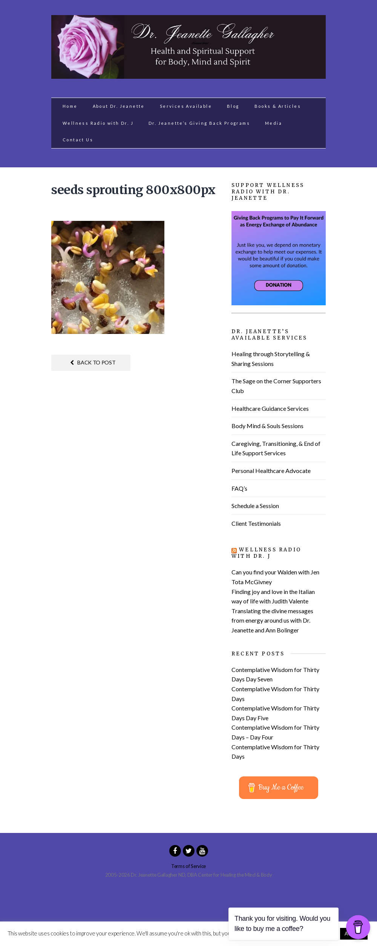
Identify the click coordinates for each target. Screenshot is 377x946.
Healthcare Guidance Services (270, 408)
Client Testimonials (256, 523)
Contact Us (78, 139)
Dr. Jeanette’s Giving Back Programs (199, 123)
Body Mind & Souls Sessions (267, 425)
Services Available (186, 106)
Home (70, 106)
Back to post (93, 362)
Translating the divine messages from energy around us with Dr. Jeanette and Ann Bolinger (272, 620)
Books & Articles (277, 106)
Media (273, 123)
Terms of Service (188, 866)
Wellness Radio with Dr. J (98, 123)
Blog (233, 106)
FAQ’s (239, 488)
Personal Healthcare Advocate (271, 470)
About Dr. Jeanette (119, 106)
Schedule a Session (255, 505)
